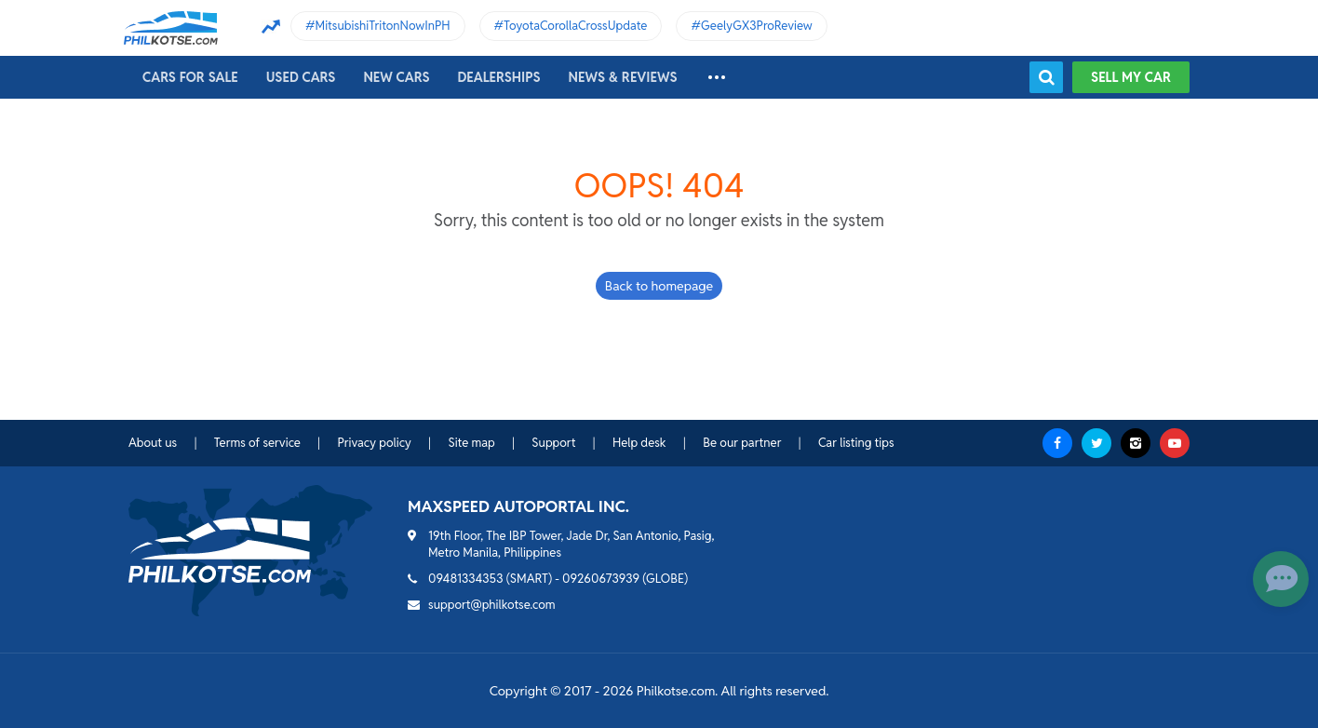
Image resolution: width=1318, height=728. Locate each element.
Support (553, 443)
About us (152, 443)
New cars (396, 77)
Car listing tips (856, 443)
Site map (471, 443)
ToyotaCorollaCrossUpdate (575, 26)
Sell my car (1131, 77)
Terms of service (257, 443)
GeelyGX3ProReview (757, 26)
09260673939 (600, 578)
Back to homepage (659, 285)
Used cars (301, 77)
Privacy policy (373, 443)
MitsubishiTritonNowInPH (383, 26)
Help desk (639, 443)
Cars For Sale (190, 77)
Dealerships (499, 77)
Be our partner (742, 443)
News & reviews (623, 77)
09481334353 (466, 578)
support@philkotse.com (492, 605)
